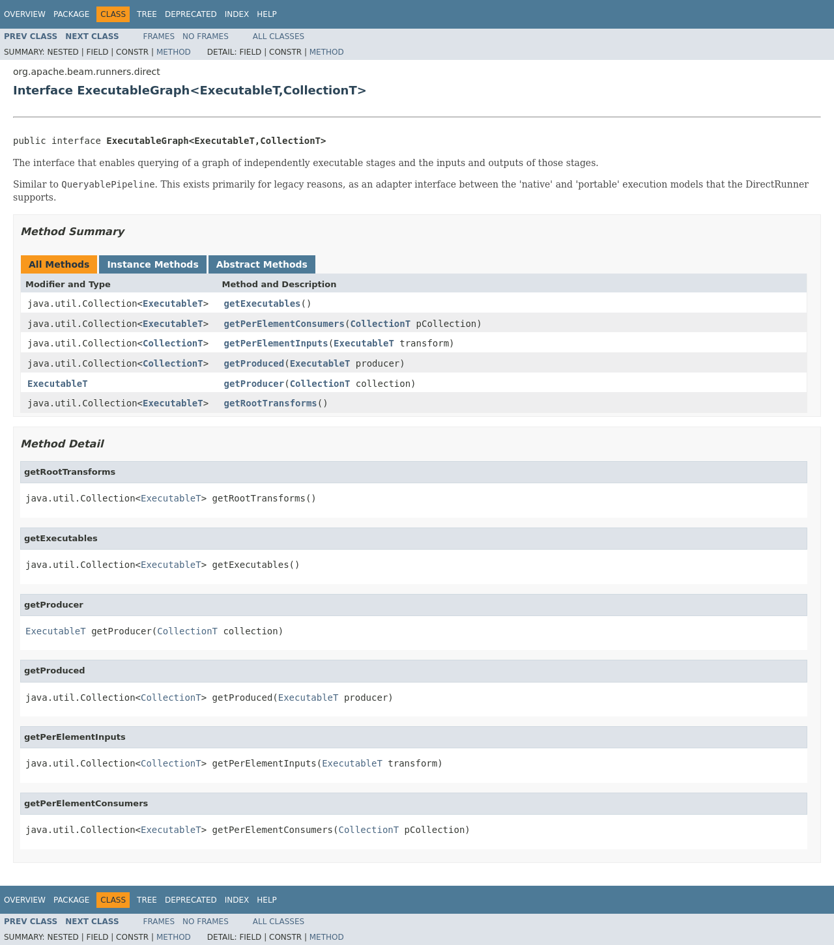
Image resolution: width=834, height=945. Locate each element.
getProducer (254, 383)
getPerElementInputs (276, 343)
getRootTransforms (270, 403)
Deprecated (191, 14)
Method (173, 52)
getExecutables (262, 303)
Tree (147, 14)
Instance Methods (152, 264)
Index (237, 14)
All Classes (278, 36)
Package (71, 14)
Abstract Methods (262, 264)
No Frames (205, 36)
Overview (25, 14)
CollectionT (380, 323)
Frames (159, 36)
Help (267, 14)
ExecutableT (173, 303)
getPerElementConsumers (284, 323)
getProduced (254, 363)
